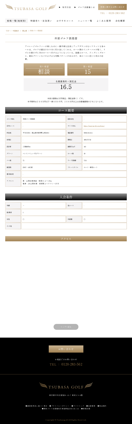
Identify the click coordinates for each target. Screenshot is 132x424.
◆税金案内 (102, 406)
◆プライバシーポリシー (59, 406)
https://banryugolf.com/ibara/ (94, 126)
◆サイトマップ (77, 406)
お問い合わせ (66, 349)
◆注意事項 (90, 406)
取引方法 (66, 7)
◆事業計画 (85, 408)
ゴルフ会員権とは (86, 7)
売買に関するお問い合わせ (112, 7)
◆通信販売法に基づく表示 (36, 406)
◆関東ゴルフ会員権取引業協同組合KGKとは (60, 408)
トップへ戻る (66, 326)
